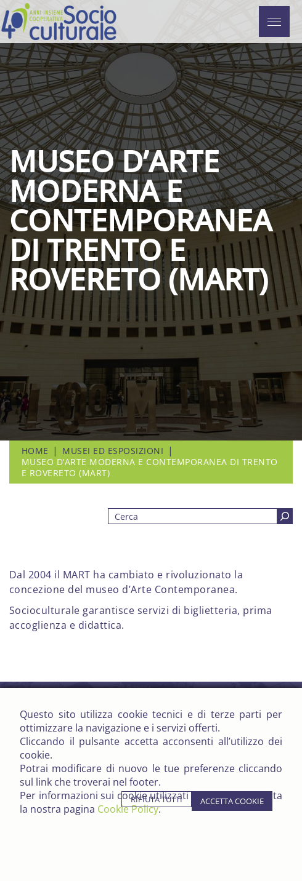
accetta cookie (232, 801)
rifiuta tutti (156, 799)
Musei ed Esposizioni (112, 450)
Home (35, 450)
